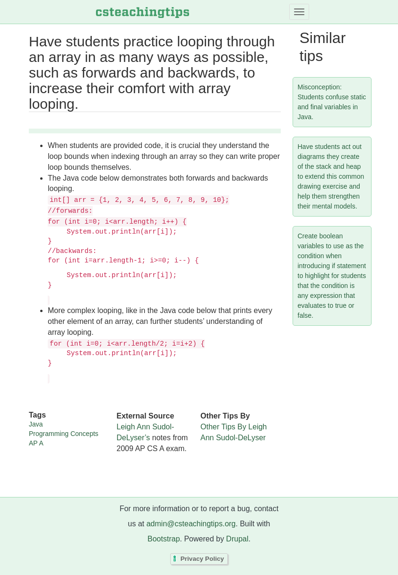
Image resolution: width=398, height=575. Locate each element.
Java (36, 424)
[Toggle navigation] (299, 12)
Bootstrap (163, 539)
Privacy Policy (202, 559)
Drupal (237, 539)
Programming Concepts (63, 433)
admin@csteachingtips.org (191, 524)
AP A (36, 443)
